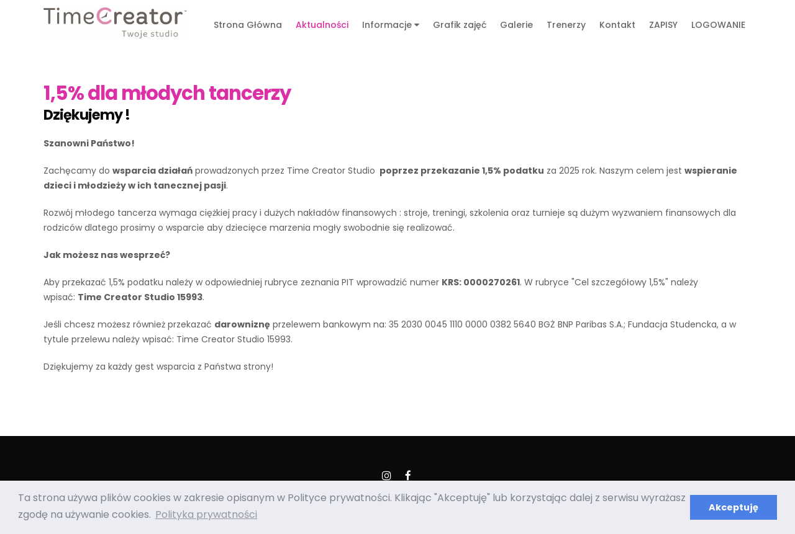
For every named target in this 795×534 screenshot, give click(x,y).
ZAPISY (663, 25)
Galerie (516, 25)
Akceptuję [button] (733, 507)
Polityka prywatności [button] (206, 514)
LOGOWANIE (718, 25)
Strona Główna (248, 25)
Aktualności (322, 25)
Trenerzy (566, 25)
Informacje (390, 25)
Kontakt (617, 25)
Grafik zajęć (459, 25)
